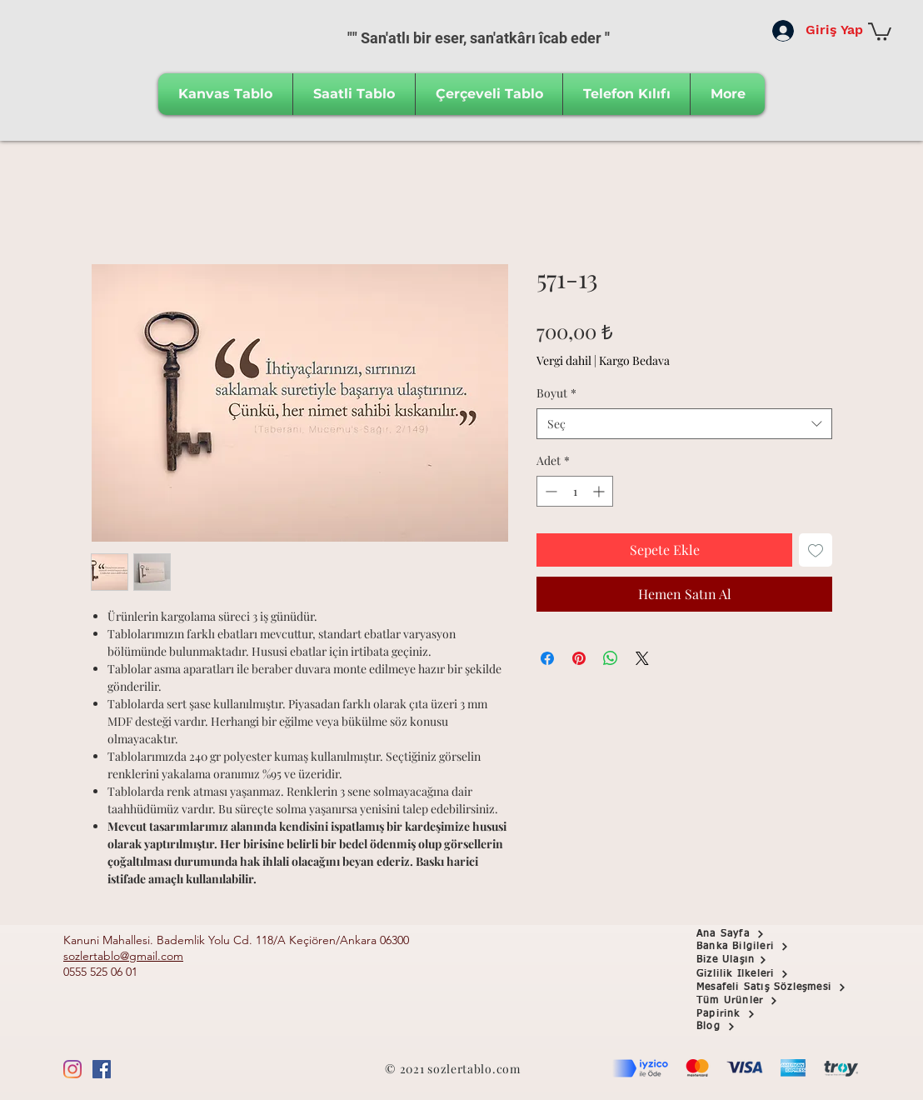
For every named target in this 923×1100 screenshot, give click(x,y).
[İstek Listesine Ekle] (815, 550)
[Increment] (600, 491)
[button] (879, 31)
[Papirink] (755, 1014)
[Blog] (755, 1026)
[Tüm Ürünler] (755, 1001)
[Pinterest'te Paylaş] (579, 658)
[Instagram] (72, 1069)
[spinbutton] (575, 491)
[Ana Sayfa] (755, 934)
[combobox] (684, 424)
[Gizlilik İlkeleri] (755, 974)
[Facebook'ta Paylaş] (547, 658)
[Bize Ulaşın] (755, 960)
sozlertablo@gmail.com (123, 955)
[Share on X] (642, 658)
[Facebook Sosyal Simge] (101, 1069)
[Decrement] (549, 491)
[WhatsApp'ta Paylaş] (611, 658)
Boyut (556, 393)
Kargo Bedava (634, 360)
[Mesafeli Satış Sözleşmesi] (782, 987)
